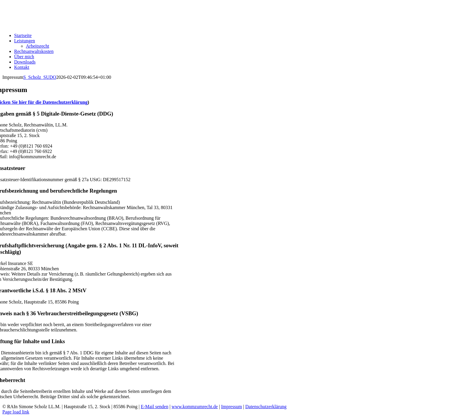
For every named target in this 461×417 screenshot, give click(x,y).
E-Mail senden (154, 406)
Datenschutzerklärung (265, 406)
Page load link (15, 411)
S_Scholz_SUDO (39, 77)
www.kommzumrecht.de (195, 406)
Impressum (231, 406)
